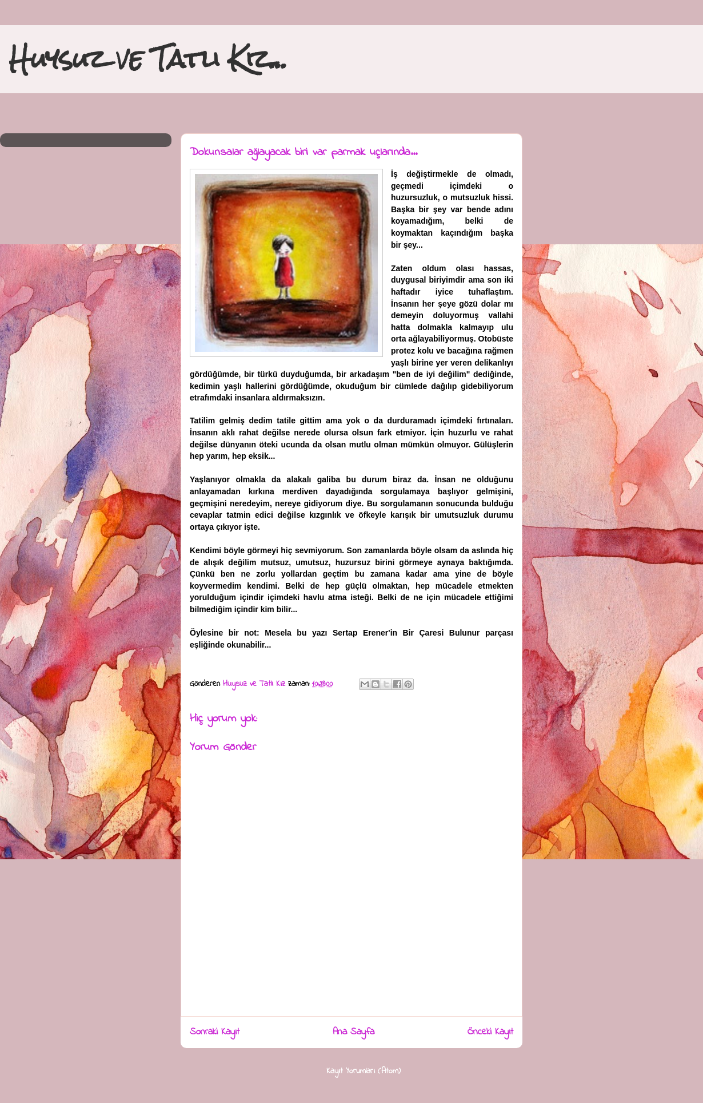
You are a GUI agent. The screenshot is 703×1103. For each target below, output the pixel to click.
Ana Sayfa (353, 1032)
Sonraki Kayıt (214, 1032)
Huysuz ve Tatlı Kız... (148, 58)
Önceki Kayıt (490, 1032)
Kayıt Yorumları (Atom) (363, 1071)
